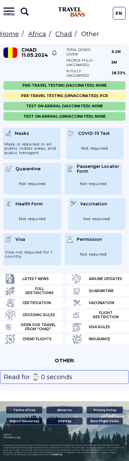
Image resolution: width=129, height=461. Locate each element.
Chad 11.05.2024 (34, 52)
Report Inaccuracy (24, 421)
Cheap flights (28, 339)
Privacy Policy (105, 410)
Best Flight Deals (104, 421)
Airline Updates (97, 279)
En (119, 13)
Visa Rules (91, 327)
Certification (28, 303)
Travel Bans (71, 12)
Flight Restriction (95, 315)
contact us (56, 454)
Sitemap (65, 421)
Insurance (91, 339)
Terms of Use (24, 410)
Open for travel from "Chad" (30, 327)
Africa (37, 34)
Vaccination (93, 303)
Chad (63, 34)
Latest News (27, 279)
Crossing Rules (30, 315)
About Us (64, 410)
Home (9, 34)
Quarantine (93, 291)
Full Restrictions (29, 291)
